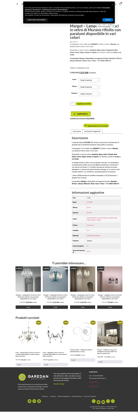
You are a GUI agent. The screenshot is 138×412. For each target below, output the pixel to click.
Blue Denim (104, 218)
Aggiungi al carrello (84, 104)
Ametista (89, 218)
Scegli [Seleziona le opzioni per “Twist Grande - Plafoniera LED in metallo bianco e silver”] (73, 360)
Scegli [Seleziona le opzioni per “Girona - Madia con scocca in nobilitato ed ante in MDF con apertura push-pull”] (100, 362)
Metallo (89, 236)
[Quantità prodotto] (72, 104)
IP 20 (88, 252)
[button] (17, 4)
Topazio (98, 220)
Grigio (89, 220)
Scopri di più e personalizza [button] (36, 20)
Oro (93, 225)
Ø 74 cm (89, 213)
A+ (88, 246)
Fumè (115, 218)
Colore (74, 79)
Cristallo (110, 218)
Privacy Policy (93, 382)
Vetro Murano (96, 236)
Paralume (74, 93)
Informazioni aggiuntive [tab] (92, 132)
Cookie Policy (93, 387)
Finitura (74, 86)
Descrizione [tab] (77, 132)
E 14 (88, 231)
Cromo (89, 225)
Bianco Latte (96, 218)
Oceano (93, 220)
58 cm (89, 208)
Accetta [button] (107, 20)
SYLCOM (89, 203)
